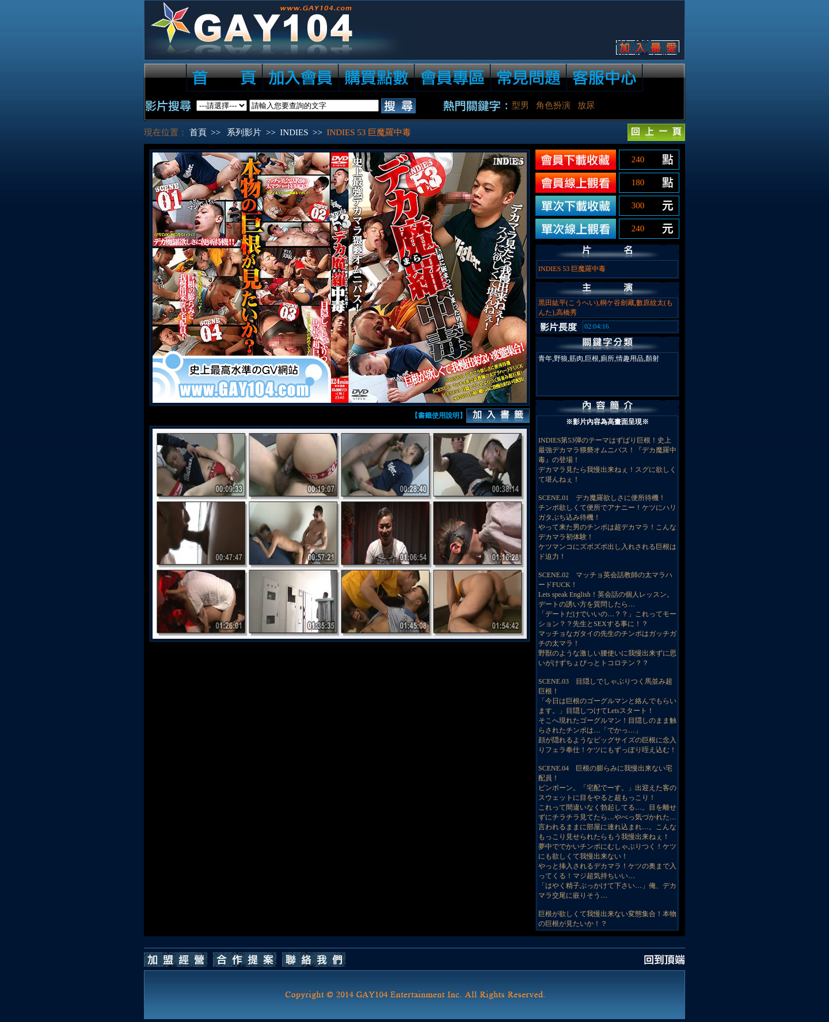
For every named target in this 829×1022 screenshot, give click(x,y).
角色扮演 (553, 105)
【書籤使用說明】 (438, 415)
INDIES (294, 132)
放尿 (586, 105)
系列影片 (244, 132)
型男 (520, 105)
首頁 (198, 132)
